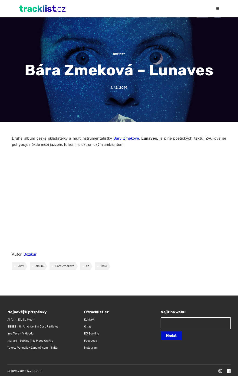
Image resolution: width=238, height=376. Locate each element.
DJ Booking (91, 333)
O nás (87, 326)
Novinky (119, 53)
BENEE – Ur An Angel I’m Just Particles (33, 326)
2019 (21, 266)
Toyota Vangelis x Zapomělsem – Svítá (32, 347)
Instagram (91, 347)
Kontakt (89, 319)
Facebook (90, 340)
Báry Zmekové (126, 138)
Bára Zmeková (64, 266)
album (40, 266)
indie (104, 266)
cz (87, 266)
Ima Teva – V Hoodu (20, 333)
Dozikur (29, 254)
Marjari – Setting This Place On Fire (30, 340)
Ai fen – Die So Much (20, 319)
